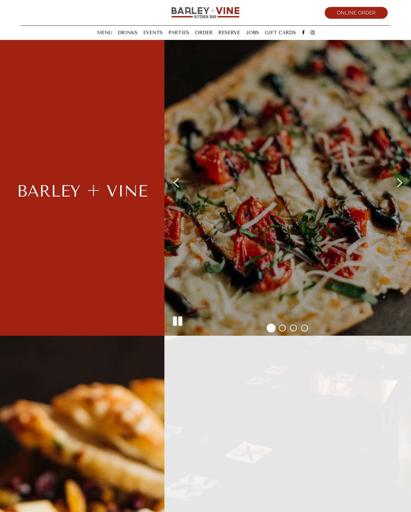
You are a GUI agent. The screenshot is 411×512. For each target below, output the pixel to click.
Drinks (128, 32)
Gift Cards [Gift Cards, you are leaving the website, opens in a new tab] (280, 32)
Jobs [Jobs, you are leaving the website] (252, 32)
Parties (178, 32)
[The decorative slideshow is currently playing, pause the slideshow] (177, 320)
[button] (271, 327)
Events (153, 32)
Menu (104, 32)
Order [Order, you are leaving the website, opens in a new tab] (204, 32)
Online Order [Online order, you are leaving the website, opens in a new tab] (356, 13)
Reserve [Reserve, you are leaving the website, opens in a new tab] (229, 32)
